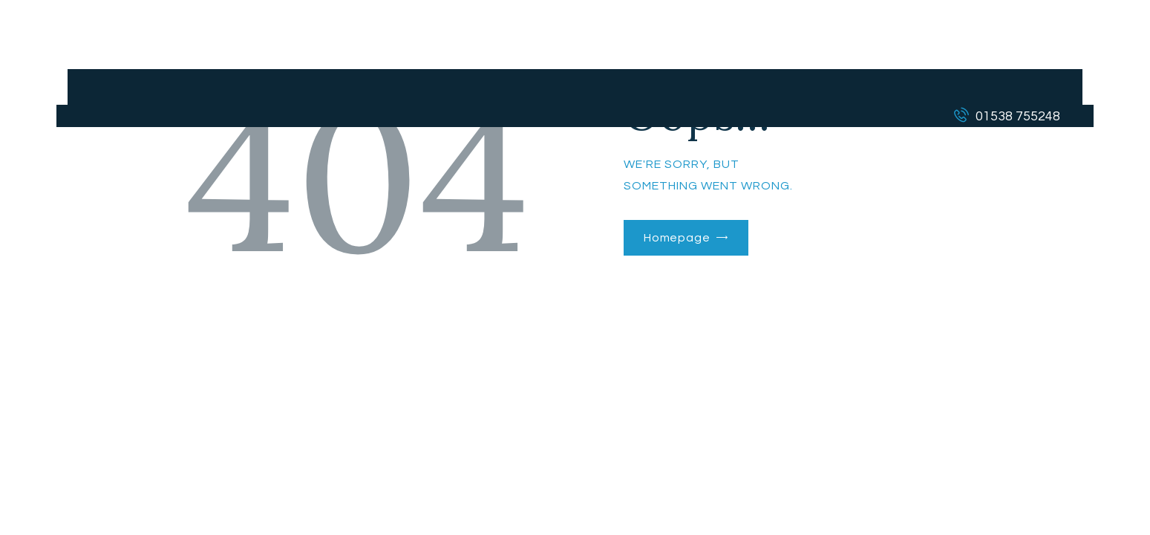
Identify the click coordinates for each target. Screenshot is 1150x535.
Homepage (677, 238)
